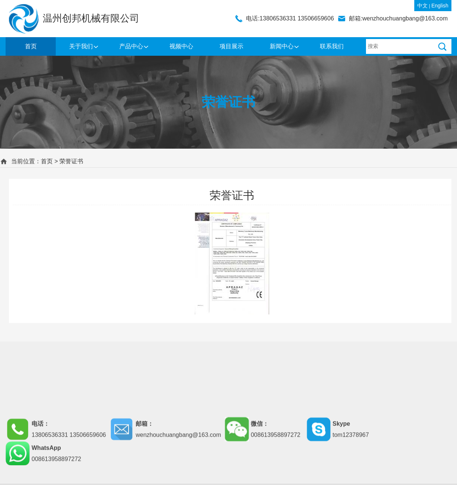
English (439, 6)
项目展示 (231, 46)
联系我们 (332, 46)
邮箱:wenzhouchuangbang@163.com (398, 18)
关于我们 (81, 46)
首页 (31, 46)
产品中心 (131, 46)
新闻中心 (282, 46)
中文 (422, 6)
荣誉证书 (71, 161)
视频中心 (181, 46)
